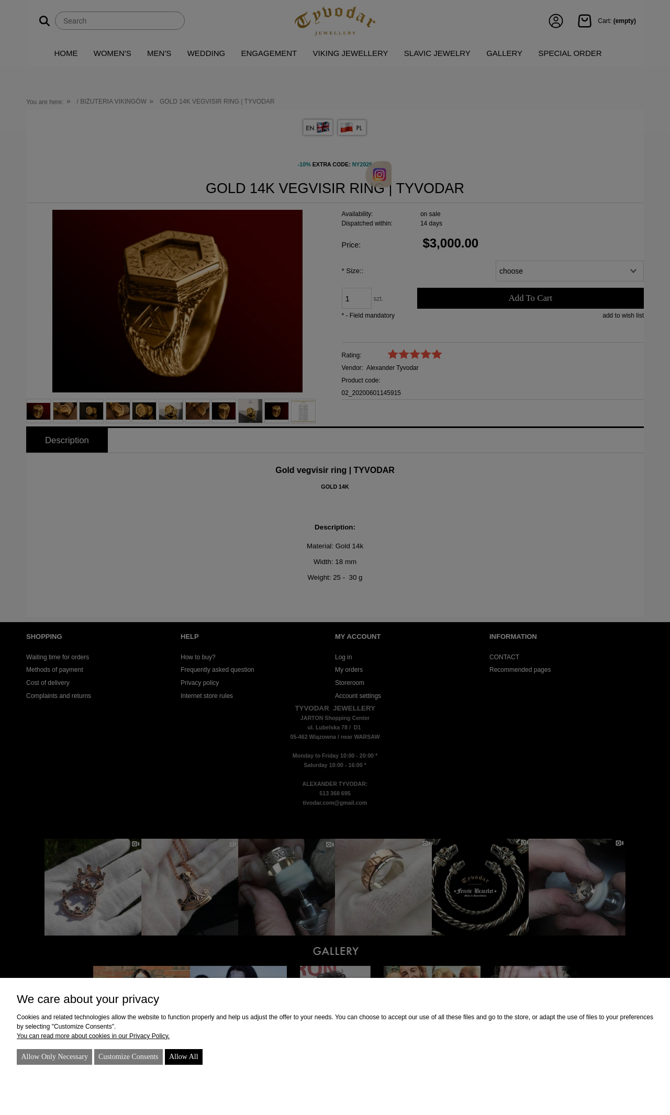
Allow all (183, 1057)
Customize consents (128, 1057)
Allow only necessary (54, 1057)
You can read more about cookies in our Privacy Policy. (93, 1036)
